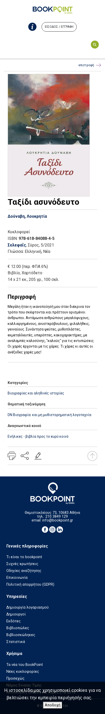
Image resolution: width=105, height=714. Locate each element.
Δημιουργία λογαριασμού (27, 607)
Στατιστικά (15, 642)
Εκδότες (13, 621)
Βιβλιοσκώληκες (20, 635)
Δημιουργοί (16, 614)
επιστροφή (89, 65)
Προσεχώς (15, 678)
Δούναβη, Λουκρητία (27, 216)
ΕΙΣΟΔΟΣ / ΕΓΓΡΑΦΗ (59, 27)
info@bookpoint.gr (57, 520)
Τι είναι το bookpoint (24, 557)
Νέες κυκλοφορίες (22, 671)
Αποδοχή (52, 705)
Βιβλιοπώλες (17, 628)
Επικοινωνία (17, 577)
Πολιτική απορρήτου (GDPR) (30, 584)
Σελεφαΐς (17, 245)
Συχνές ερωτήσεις (22, 564)
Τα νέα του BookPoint (24, 665)
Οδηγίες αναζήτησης (23, 571)
